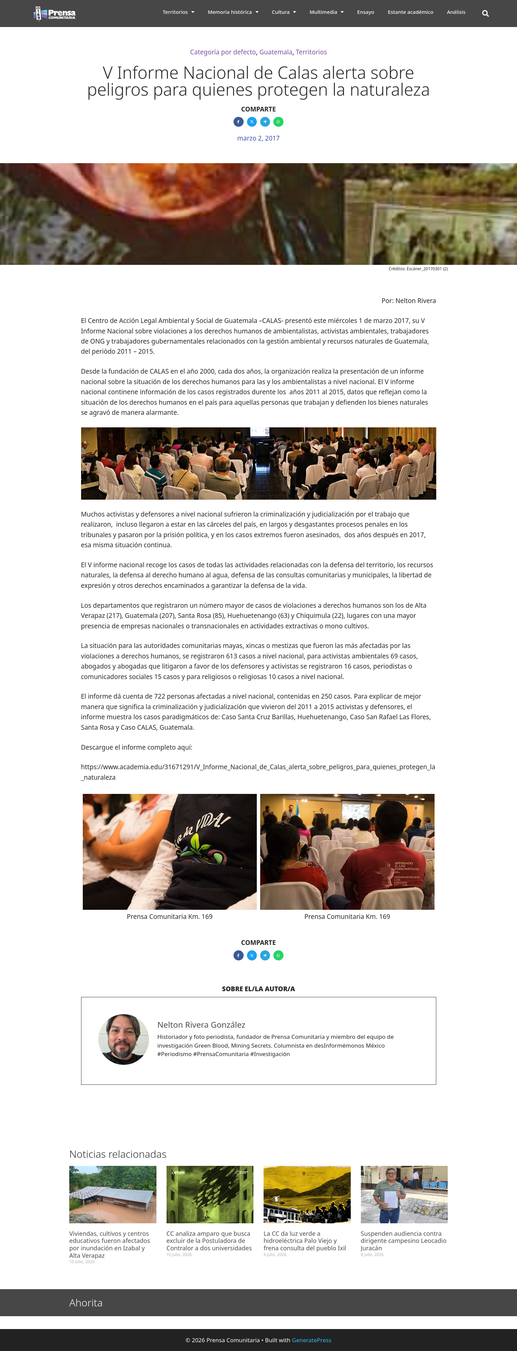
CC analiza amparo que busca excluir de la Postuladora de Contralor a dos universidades (209, 1240)
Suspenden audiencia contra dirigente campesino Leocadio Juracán (404, 1240)
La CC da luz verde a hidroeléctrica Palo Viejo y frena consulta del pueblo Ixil (305, 1240)
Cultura (284, 12)
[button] (485, 13)
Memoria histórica (233, 12)
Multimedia (327, 12)
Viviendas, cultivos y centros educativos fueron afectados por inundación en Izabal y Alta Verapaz (109, 1244)
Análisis (456, 11)
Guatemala (275, 52)
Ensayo (365, 11)
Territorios (178, 12)
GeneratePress (311, 1340)
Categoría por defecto (223, 52)
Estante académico (411, 11)
